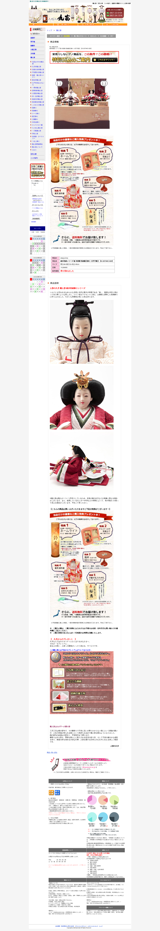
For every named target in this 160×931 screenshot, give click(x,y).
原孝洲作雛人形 (37, 90)
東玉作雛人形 (36, 80)
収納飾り (35, 110)
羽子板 (33, 42)
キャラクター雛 (37, 125)
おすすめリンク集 (37, 214)
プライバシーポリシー (81, 926)
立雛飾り (35, 119)
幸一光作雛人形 (37, 96)
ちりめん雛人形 (37, 128)
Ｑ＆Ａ (34, 150)
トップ (49, 30)
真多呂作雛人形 (37, 99)
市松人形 (35, 133)
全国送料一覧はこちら (38, 202)
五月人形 (33, 154)
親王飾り (35, 116)
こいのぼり (34, 158)
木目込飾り (36, 122)
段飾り (34, 108)
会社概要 (57, 926)
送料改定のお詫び (37, 198)
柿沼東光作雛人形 (38, 102)
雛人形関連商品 (37, 144)
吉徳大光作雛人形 (38, 69)
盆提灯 (33, 38)
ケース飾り (36, 113)
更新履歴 (33, 221)
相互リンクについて (37, 215)
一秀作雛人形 (36, 87)
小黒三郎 (33, 49)
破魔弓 (33, 45)
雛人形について (37, 147)
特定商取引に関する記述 (67, 926)
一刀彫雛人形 (36, 131)
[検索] (35, 183)
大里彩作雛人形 (37, 93)
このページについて (93, 926)
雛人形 (33, 57)
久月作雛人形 (36, 66)
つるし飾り (36, 141)
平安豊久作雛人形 (38, 72)
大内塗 (33, 53)
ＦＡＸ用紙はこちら (37, 208)
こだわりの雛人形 (38, 105)
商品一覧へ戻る (52, 752)
